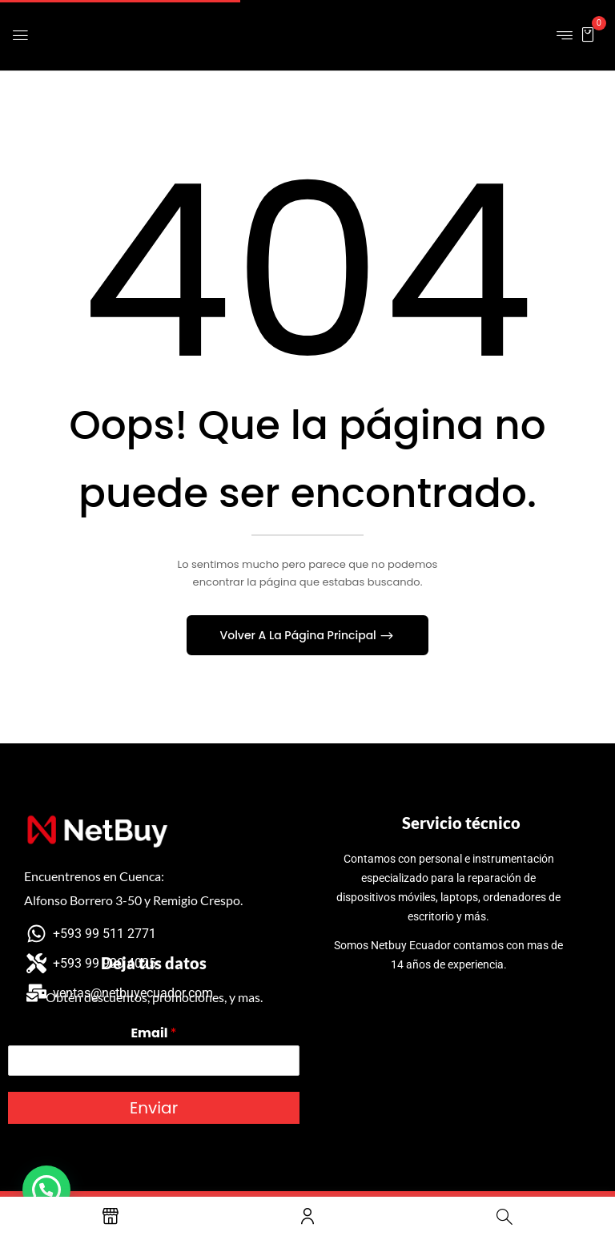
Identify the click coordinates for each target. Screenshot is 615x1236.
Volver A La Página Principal (300, 635)
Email (153, 1033)
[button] (588, 34)
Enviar (154, 1108)
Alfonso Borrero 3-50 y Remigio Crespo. (133, 900)
